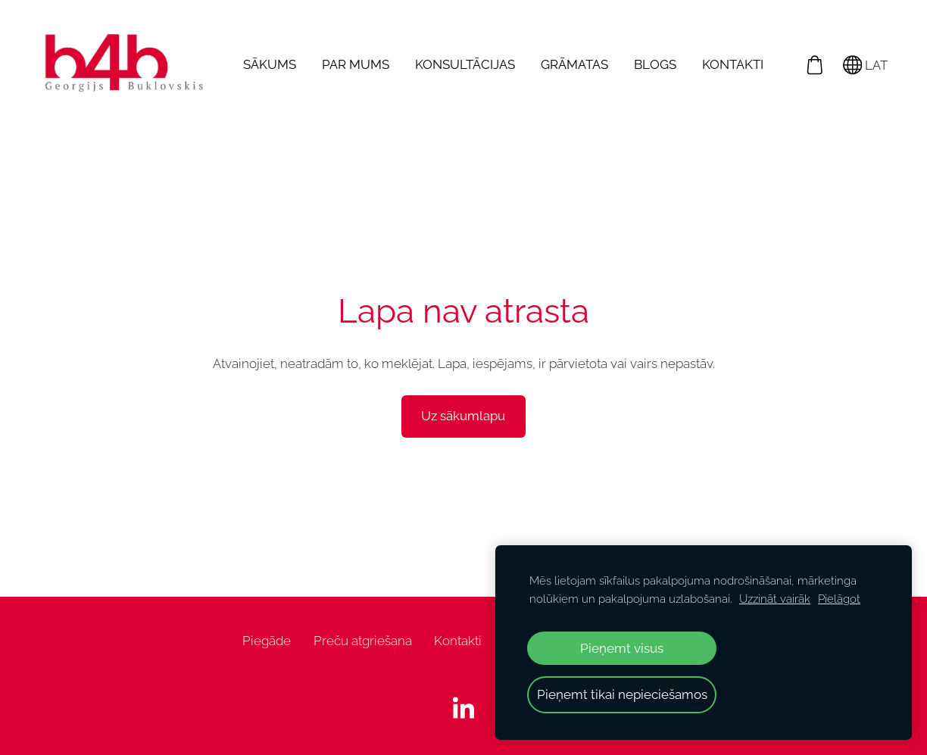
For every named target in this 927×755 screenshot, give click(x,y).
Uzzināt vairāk (774, 599)
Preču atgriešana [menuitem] (363, 640)
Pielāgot (839, 599)
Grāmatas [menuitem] (574, 64)
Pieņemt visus (621, 648)
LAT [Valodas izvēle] (865, 65)
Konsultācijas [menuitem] (465, 64)
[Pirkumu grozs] (814, 64)
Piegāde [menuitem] (266, 640)
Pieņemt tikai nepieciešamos (622, 694)
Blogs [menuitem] (655, 64)
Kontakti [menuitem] (732, 64)
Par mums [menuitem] (355, 64)
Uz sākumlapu (463, 415)
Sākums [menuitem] (269, 64)
